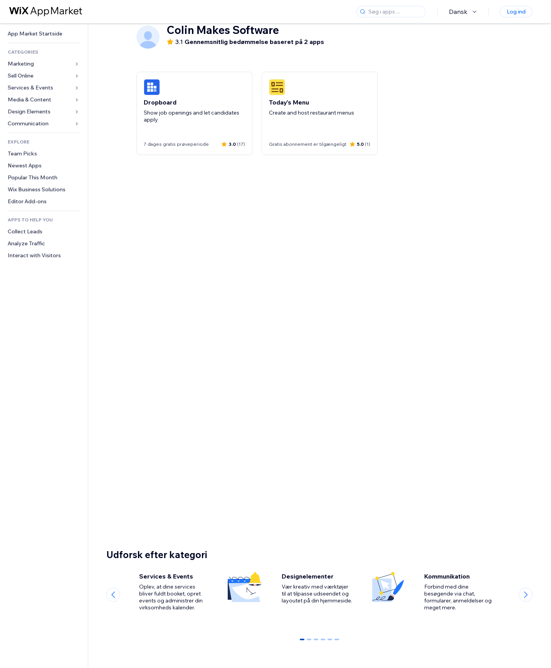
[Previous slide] (113, 595)
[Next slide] (526, 595)
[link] (44, 34)
